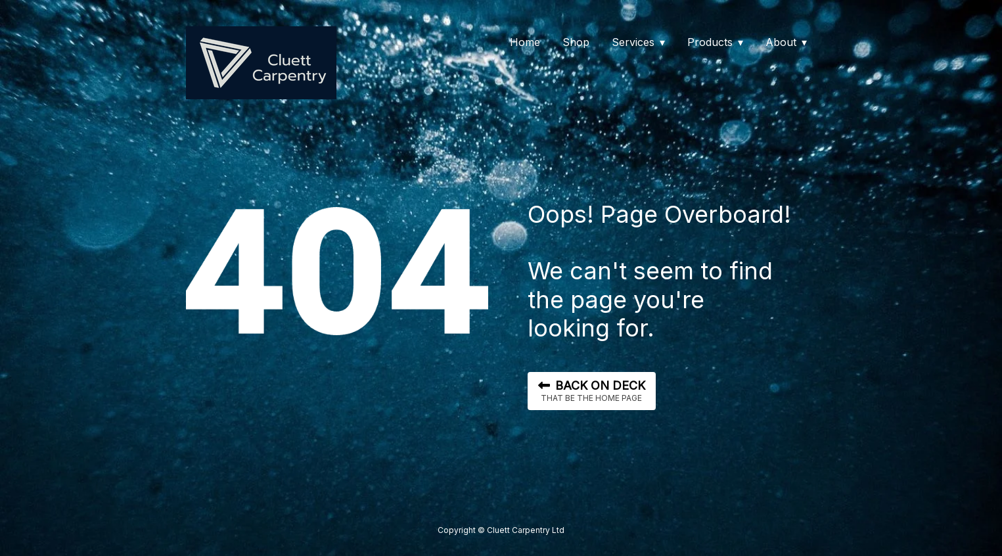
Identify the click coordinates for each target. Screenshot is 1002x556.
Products (710, 42)
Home (525, 42)
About (780, 42)
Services (633, 42)
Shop (575, 42)
